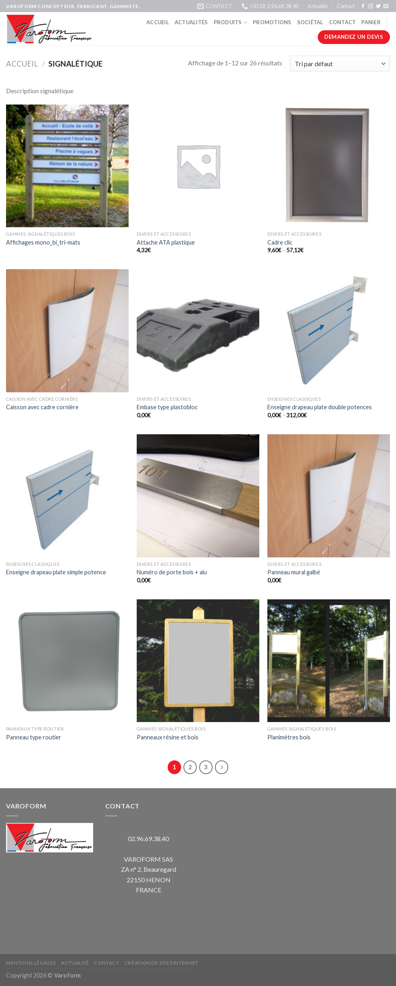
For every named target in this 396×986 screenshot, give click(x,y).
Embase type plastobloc (167, 407)
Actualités (191, 22)
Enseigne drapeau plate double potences (319, 407)
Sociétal (310, 22)
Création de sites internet (161, 963)
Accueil (157, 22)
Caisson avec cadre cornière (42, 407)
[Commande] (340, 63)
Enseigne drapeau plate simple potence (56, 572)
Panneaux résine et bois (167, 737)
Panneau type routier (33, 737)
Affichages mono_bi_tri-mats (43, 242)
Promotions (272, 22)
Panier (371, 22)
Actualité (318, 6)
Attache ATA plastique (166, 242)
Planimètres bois (289, 737)
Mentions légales (31, 963)
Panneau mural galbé (293, 572)
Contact (345, 6)
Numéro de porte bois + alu (172, 572)
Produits (231, 22)
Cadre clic (279, 242)
